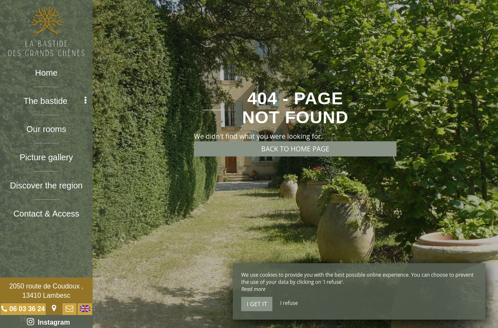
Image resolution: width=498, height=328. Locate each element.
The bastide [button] (55, 101)
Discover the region (46, 185)
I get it (257, 304)
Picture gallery (46, 157)
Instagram (48, 321)
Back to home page (295, 148)
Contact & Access (46, 213)
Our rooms (46, 129)
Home (46, 72)
